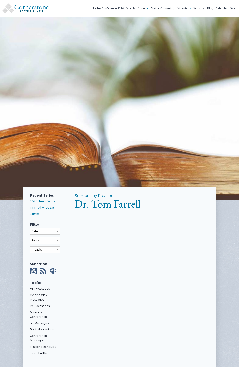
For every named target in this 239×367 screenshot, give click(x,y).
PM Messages (40, 306)
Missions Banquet (43, 346)
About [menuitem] (142, 8)
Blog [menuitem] (210, 8)
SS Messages (39, 323)
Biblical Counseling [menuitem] (162, 8)
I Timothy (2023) (42, 207)
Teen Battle (38, 353)
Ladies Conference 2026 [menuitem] (108, 8)
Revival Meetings (42, 329)
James (35, 213)
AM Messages (40, 288)
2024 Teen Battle (42, 201)
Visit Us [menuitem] (130, 8)
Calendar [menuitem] (221, 8)
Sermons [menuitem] (198, 8)
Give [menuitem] (232, 8)
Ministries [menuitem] (183, 8)
